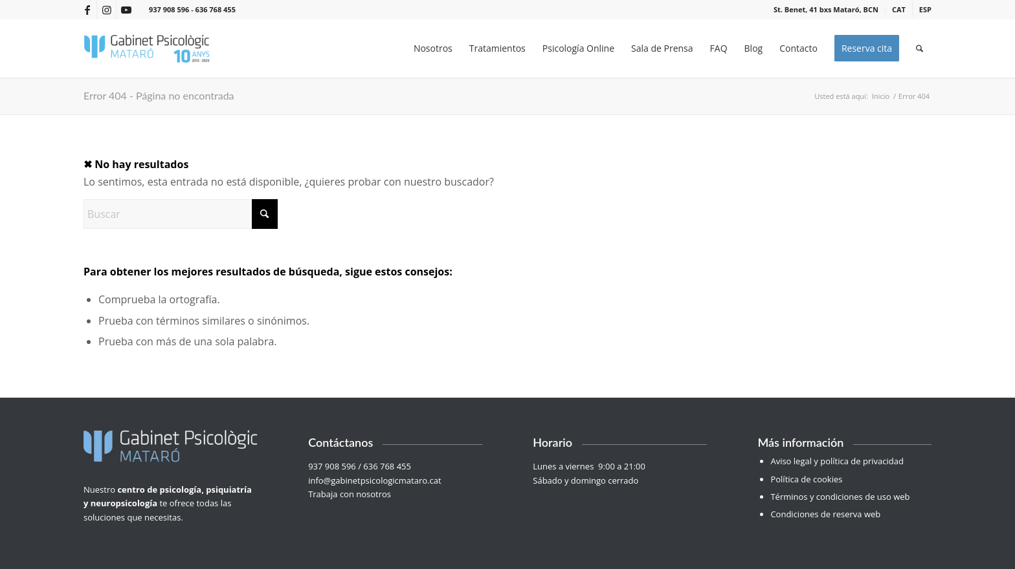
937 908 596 (169, 9)
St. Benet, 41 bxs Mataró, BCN (826, 9)
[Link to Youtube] (126, 9)
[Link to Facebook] (87, 9)
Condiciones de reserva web (825, 514)
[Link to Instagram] (106, 9)
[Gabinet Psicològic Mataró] (147, 48)
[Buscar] (919, 48)
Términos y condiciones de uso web (839, 496)
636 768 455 (215, 9)
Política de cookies (806, 479)
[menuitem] (826, 9)
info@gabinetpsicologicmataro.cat (374, 480)
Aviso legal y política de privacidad (836, 461)
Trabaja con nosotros (350, 494)
